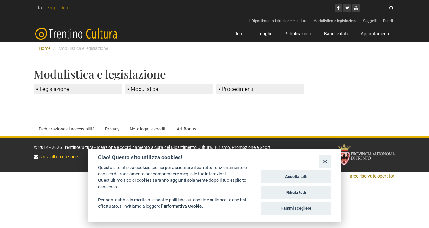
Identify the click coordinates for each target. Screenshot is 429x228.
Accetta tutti (296, 176)
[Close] (325, 161)
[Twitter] (347, 8)
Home (44, 48)
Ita (39, 7)
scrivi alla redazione (58, 156)
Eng (51, 7)
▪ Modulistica (142, 89)
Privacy (112, 128)
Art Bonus (186, 128)
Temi (239, 33)
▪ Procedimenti (236, 89)
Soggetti (370, 21)
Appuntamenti (375, 33)
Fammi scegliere (296, 208)
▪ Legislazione (52, 89)
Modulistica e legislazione (335, 21)
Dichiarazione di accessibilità (67, 128)
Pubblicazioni (297, 33)
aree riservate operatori (372, 176)
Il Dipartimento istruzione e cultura (278, 21)
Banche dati (336, 33)
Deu (64, 7)
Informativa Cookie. (183, 206)
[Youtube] (356, 8)
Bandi (388, 21)
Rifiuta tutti (296, 192)
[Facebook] (338, 8)
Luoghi (264, 33)
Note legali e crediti (148, 128)
